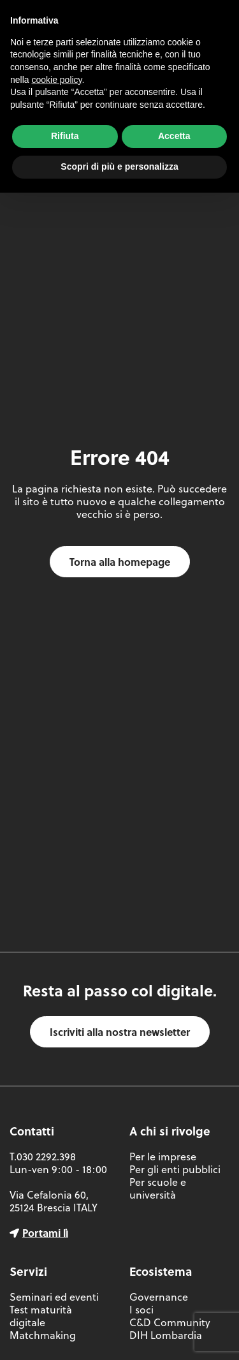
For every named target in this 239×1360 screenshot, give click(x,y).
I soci (141, 1310)
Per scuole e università (157, 1188)
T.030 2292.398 (43, 1156)
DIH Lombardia (165, 1335)
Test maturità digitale (41, 1316)
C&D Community (169, 1322)
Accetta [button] (174, 136)
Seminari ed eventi (54, 1297)
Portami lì (45, 1232)
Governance (158, 1297)
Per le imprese (162, 1156)
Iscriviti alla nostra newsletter (120, 1031)
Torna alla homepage (119, 561)
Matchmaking (43, 1335)
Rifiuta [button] (65, 136)
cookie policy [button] (56, 80)
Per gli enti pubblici (175, 1169)
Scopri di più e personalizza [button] (119, 166)
